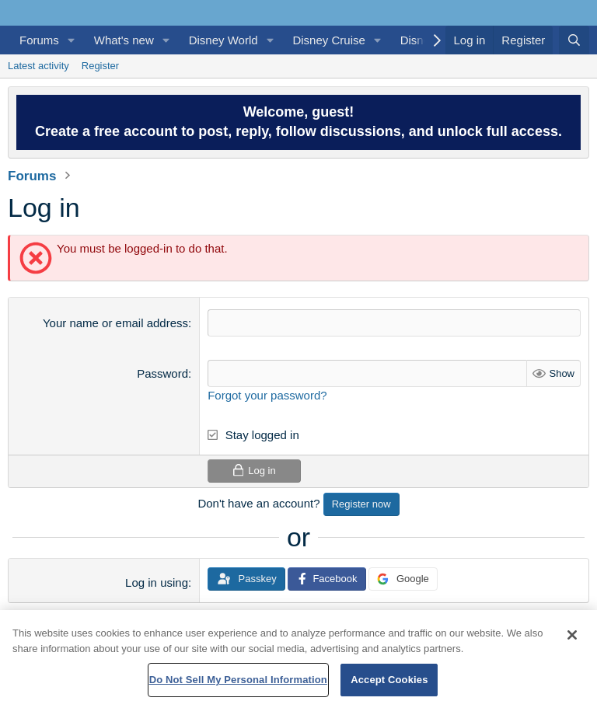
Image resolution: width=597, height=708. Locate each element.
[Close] (572, 635)
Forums (39, 40)
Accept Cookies (389, 679)
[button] (71, 40)
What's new (124, 40)
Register (100, 65)
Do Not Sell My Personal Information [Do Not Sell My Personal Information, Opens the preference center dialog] (238, 679)
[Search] (574, 40)
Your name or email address (115, 323)
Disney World (223, 40)
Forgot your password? (267, 395)
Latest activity (38, 65)
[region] (298, 659)
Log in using (156, 582)
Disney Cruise (328, 40)
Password (162, 373)
